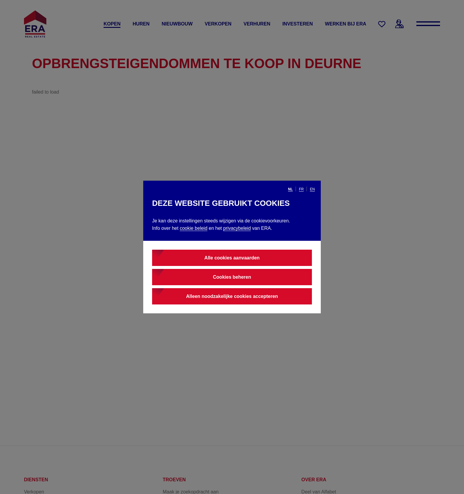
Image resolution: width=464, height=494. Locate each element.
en (312, 189)
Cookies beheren (232, 277)
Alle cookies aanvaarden (232, 257)
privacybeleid (237, 228)
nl (290, 189)
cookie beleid (193, 228)
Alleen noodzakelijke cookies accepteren (232, 296)
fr (301, 189)
